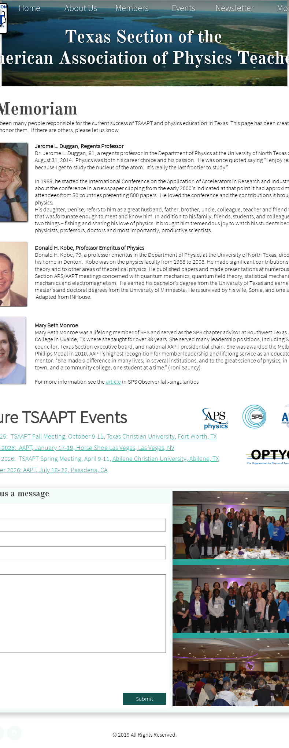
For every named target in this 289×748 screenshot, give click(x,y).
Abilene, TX (204, 458)
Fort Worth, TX (197, 436)
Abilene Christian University (149, 458)
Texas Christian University (141, 436)
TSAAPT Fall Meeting (38, 436)
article (113, 381)
